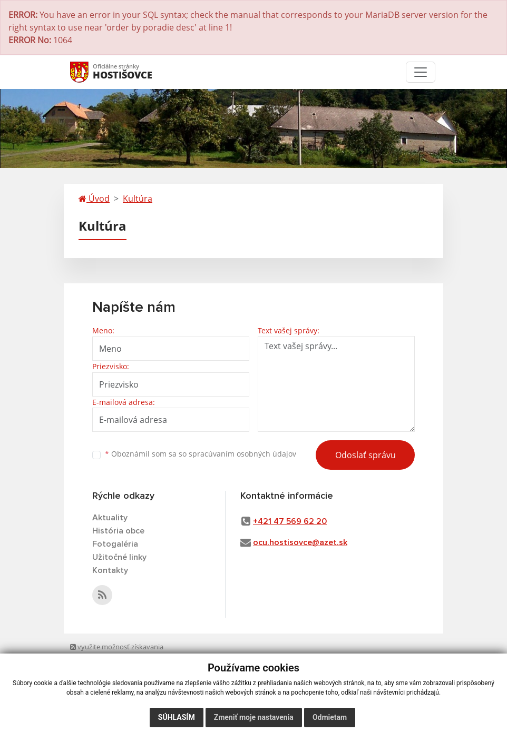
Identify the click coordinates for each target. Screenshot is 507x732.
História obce (118, 531)
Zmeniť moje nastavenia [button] (254, 717)
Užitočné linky (119, 557)
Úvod (94, 198)
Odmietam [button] (330, 717)
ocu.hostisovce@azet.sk (300, 542)
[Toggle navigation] (420, 72)
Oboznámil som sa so (200, 454)
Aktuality (110, 517)
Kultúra (137, 198)
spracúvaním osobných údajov (242, 454)
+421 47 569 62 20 (290, 521)
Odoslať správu (365, 455)
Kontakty (110, 570)
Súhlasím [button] (176, 717)
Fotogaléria (115, 544)
